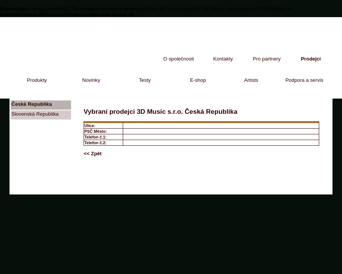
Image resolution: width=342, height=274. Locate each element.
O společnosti (178, 59)
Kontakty (223, 59)
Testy (144, 80)
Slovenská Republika (35, 114)
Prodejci (311, 59)
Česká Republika (31, 104)
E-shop (198, 80)
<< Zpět (92, 153)
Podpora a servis (304, 80)
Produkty (37, 80)
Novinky (91, 80)
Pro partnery (266, 59)
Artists (251, 80)
